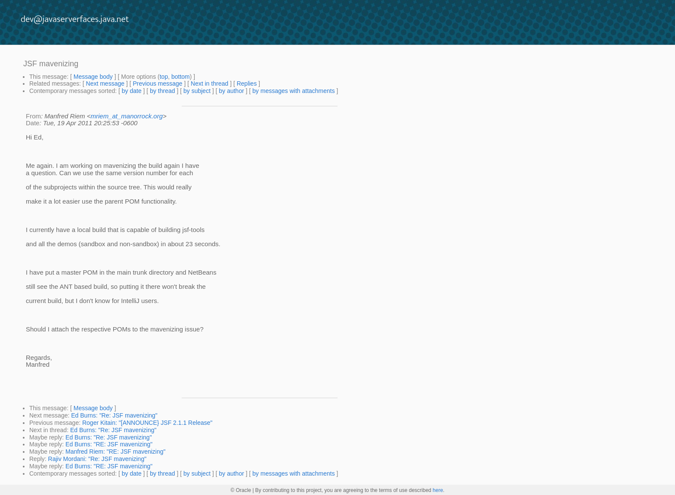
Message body (93, 76)
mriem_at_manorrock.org (126, 116)
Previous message (157, 83)
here (438, 490)
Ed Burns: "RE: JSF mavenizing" (108, 444)
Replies (247, 83)
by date (132, 90)
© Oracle (241, 490)
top (164, 76)
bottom (180, 76)
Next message (105, 83)
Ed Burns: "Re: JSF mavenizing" (114, 415)
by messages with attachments (293, 90)
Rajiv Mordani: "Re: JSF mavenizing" (97, 458)
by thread (162, 90)
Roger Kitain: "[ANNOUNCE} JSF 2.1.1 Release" (147, 422)
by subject (197, 90)
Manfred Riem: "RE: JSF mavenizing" (115, 451)
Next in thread (209, 83)
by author (231, 90)
